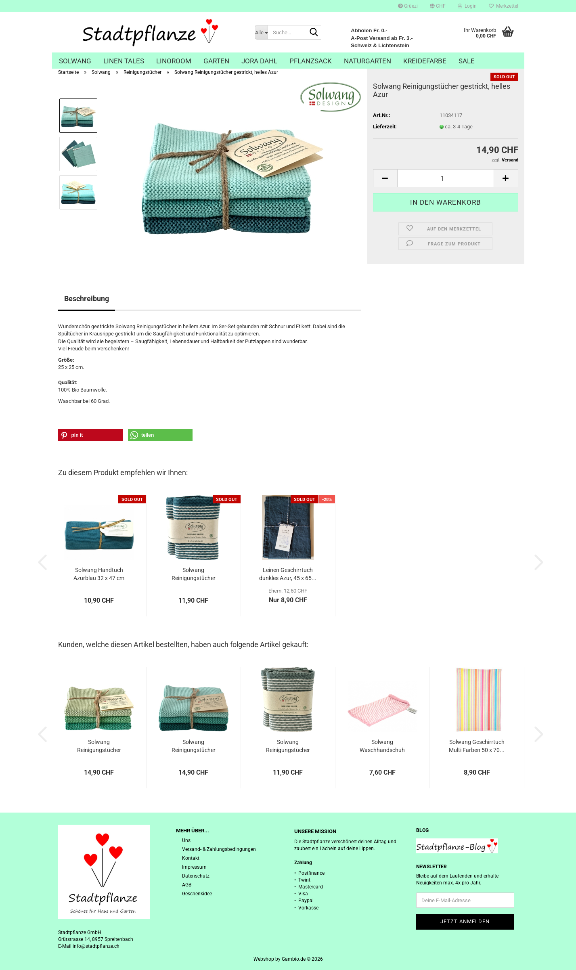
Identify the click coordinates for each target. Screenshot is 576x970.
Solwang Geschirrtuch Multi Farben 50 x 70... (477, 746)
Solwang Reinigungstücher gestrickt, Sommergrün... (99, 746)
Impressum (194, 867)
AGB (186, 885)
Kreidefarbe (424, 61)
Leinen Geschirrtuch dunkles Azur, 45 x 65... (287, 574)
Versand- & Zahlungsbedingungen (219, 849)
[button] (438, 6)
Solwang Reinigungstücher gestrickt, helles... (194, 746)
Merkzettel (503, 6)
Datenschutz (195, 876)
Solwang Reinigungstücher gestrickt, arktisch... (287, 746)
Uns (186, 840)
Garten (216, 61)
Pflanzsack (310, 61)
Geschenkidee (197, 894)
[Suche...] (261, 32)
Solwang (75, 61)
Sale (467, 61)
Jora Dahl (259, 61)
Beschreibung (86, 298)
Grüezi (408, 6)
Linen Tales (123, 61)
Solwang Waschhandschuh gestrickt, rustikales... (382, 746)
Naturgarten (367, 61)
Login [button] (467, 6)
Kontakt (190, 858)
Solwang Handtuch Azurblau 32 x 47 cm (98, 574)
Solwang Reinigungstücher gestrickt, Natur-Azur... (193, 574)
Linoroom (173, 61)
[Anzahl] (445, 178)
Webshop (263, 959)
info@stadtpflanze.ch (96, 946)
